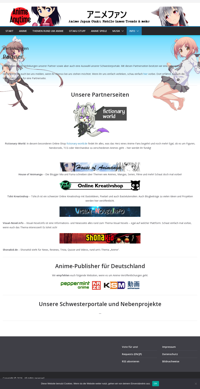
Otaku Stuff (77, 31)
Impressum (169, 346)
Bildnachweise (170, 361)
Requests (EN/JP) (132, 354)
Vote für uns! (130, 346)
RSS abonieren (130, 361)
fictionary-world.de (77, 143)
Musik (116, 31)
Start (9, 31)
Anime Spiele (99, 31)
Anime (23, 31)
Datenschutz (170, 354)
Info (132, 31)
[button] (122, 31)
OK (155, 383)
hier (145, 74)
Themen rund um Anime (47, 31)
